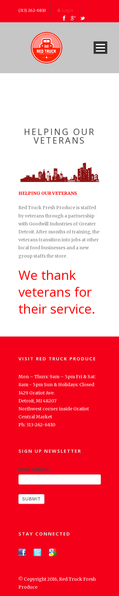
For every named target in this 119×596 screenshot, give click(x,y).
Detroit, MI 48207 (37, 401)
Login (65, 10)
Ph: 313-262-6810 (36, 425)
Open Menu (100, 47)
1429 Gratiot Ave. (36, 393)
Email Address (33, 469)
